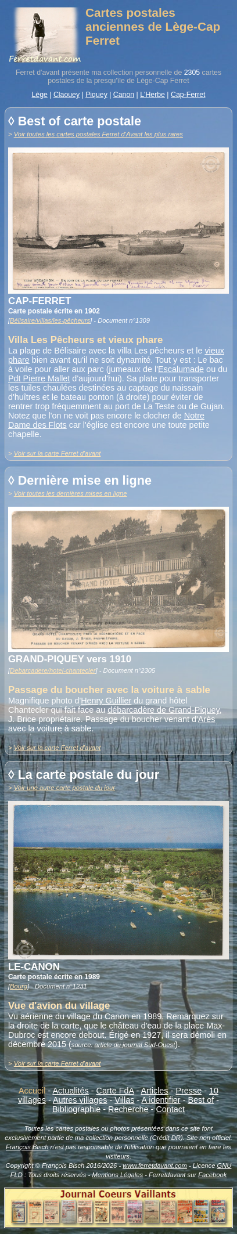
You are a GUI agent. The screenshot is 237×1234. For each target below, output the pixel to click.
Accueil (32, 1090)
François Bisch (27, 1146)
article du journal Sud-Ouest (135, 1044)
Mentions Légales (117, 1174)
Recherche (128, 1109)
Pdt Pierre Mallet (39, 378)
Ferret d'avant (38, 72)
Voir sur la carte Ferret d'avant (57, 453)
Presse (188, 1090)
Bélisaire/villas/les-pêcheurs (50, 320)
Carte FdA (115, 1090)
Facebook (212, 1174)
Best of (201, 1100)
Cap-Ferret (188, 95)
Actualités (70, 1090)
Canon (123, 95)
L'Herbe (152, 95)
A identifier (160, 1100)
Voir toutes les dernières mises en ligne (70, 493)
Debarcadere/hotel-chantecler (52, 670)
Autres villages (80, 1100)
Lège (39, 95)
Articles (154, 1090)
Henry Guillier (106, 700)
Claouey (66, 95)
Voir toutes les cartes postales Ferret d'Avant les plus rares (98, 134)
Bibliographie (76, 1109)
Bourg (18, 986)
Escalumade (181, 369)
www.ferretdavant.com (155, 1165)
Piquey (96, 95)
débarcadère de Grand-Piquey (163, 710)
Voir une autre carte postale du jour (64, 787)
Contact (170, 1109)
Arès (207, 719)
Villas (124, 1100)
